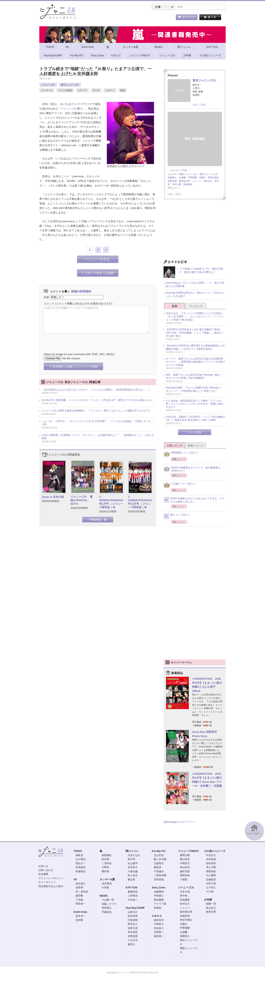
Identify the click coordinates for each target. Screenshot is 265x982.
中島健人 (159, 896)
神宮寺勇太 (213, 178)
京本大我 (176, 184)
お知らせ (43, 866)
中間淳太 (185, 863)
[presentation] (75, 340)
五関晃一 (159, 932)
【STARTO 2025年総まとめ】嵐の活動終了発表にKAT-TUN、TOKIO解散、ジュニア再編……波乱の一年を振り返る (195, 333)
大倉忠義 (133, 871)
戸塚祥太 (159, 924)
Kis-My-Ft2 (158, 851)
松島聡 (157, 908)
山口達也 (81, 859)
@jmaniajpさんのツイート (179, 822)
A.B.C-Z (157, 916)
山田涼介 (133, 912)
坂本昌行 (81, 884)
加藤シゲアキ (109, 904)
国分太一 (81, 863)
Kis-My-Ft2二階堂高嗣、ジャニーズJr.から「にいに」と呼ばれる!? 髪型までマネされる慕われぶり (97, 400)
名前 (46, 297)
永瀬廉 (182, 178)
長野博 (79, 888)
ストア (93, 18)
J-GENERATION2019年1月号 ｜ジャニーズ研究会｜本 (111, 502)
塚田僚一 (159, 936)
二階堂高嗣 (160, 875)
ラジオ (96, 90)
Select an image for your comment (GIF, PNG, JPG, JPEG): (79, 354)
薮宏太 (131, 944)
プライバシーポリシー (50, 878)
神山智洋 (185, 867)
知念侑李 (133, 916)
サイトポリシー (47, 882)
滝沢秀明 (107, 884)
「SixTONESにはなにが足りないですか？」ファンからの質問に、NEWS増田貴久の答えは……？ (96, 390)
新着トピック (196, 446)
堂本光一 (81, 916)
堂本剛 (79, 920)
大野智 (105, 867)
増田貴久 (107, 908)
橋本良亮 (159, 920)
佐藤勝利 (159, 892)
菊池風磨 (159, 900)
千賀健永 (159, 871)
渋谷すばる (134, 855)
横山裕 (131, 879)
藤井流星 (185, 871)
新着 (174, 306)
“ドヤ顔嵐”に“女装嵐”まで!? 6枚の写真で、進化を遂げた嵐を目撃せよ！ (201, 271)
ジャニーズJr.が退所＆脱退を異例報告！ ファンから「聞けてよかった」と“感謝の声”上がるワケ (96, 411)
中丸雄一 (133, 900)
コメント (49, 303)
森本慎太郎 (184, 181)
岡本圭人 (133, 924)
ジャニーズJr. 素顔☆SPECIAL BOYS (82, 501)
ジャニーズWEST (188, 851)
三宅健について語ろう (180, 485)
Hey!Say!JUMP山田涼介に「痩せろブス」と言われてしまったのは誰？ (195, 295)
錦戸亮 (131, 859)
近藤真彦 (211, 879)
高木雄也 (133, 932)
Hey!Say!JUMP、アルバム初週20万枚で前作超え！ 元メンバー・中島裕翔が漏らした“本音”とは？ (195, 390)
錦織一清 (211, 904)
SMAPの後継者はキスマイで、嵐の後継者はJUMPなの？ (192, 470)
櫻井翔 (105, 871)
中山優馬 (211, 875)
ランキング (196, 306)
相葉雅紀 (107, 855)
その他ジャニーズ (214, 851)
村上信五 (133, 875)
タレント (161, 18)
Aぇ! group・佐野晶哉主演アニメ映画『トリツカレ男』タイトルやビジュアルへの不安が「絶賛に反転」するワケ (195, 404)
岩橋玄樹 (172, 181)
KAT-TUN (131, 887)
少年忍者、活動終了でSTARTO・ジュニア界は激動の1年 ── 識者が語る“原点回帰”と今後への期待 (195, 419)
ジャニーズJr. (48, 85)
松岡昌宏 (81, 867)
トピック (138, 18)
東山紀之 (211, 908)
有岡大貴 (133, 928)
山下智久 (211, 888)
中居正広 (211, 855)
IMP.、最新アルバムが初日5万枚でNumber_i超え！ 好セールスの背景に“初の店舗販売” (195, 377)
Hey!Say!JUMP (135, 908)
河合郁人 (159, 928)
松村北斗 (208, 181)
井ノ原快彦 (82, 892)
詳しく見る (200, 105)
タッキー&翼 (107, 879)
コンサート (47, 90)
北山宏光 (159, 855)
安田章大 (133, 867)
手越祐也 (107, 912)
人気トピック (174, 446)
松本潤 (105, 859)
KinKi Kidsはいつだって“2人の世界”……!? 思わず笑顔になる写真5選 (195, 285)
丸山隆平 (133, 863)
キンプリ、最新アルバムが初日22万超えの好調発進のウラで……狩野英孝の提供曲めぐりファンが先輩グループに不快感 (195, 362)
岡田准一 (81, 904)
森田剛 (79, 896)
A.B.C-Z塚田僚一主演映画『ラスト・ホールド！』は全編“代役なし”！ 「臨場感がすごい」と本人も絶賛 (98, 437)
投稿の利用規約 (81, 291)
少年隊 (208, 900)
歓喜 (122, 90)
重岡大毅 (185, 855)
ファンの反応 (65, 90)
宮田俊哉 (159, 879)
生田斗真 (211, 883)
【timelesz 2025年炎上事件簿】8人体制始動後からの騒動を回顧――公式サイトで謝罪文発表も (195, 348)
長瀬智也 (81, 871)
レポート (109, 90)
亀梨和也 (133, 892)
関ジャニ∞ (132, 851)
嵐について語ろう (177, 517)
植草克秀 (211, 912)
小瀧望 (183, 879)
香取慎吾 (211, 871)
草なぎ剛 (211, 867)
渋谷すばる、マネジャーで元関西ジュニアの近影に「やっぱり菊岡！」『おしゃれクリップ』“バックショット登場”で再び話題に (195, 317)
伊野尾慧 (133, 936)
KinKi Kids (80, 912)
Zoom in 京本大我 (53, 497)
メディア (82, 90)
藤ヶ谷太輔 (160, 859)
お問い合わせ (45, 870)
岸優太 (202, 178)
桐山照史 (185, 859)
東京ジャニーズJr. (70, 85)
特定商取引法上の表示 (50, 886)
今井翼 (105, 888)
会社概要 (43, 874)
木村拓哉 (211, 859)
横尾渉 (157, 867)
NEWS (104, 896)
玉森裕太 (159, 863)
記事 (116, 18)
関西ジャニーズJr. (188, 174)
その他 (209, 891)
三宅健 (79, 900)
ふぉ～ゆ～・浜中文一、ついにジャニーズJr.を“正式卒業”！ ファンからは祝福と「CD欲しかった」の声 (98, 423)
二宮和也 (107, 863)
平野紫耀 (192, 178)
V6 (75, 879)
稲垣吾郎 (211, 863)
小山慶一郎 (108, 900)
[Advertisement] (195, 231)
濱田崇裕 (185, 875)
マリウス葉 (160, 904)
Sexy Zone (158, 887)
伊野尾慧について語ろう (181, 454)
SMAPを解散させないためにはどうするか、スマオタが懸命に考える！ (194, 500)
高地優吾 (187, 184)
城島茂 (79, 855)
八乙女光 (133, 940)
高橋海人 (172, 178)
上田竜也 (133, 896)
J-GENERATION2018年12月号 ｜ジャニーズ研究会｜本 (140, 502)
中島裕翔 (133, 920)
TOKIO (77, 851)
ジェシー (196, 181)
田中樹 (183, 896)
